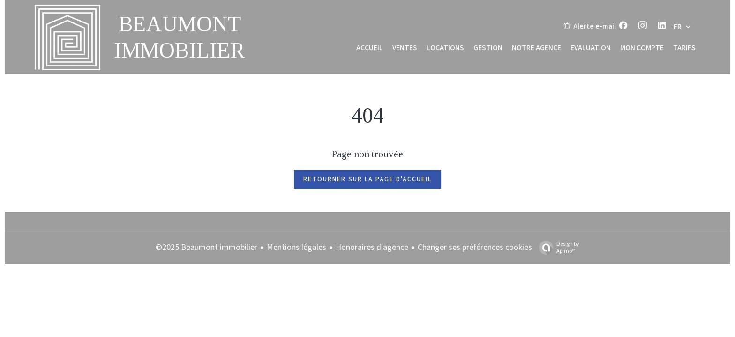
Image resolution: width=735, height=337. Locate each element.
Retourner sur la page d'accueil (367, 179)
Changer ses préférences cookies (475, 247)
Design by (556, 247)
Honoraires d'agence (372, 247)
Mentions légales (296, 247)
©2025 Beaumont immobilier (206, 247)
